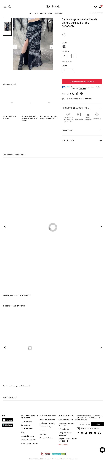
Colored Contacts (46, 439)
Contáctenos (25, 426)
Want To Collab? (27, 430)
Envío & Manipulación (47, 424)
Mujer (36, 14)
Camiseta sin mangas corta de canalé (16, 387)
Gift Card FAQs (63, 430)
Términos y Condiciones (29, 444)
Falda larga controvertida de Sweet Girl (17, 296)
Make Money (63, 446)
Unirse (97, 425)
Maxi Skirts (58, 14)
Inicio (30, 14)
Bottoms (43, 14)
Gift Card (43, 435)
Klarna (42, 431)
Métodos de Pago (46, 428)
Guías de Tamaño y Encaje (67, 420)
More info (82, 90)
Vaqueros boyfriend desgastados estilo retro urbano (30, 119)
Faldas (50, 14)
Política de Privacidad (28, 441)
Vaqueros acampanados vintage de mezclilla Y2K (48, 118)
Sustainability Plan (27, 437)
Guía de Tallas (67, 62)
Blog (22, 433)
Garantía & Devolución (47, 420)
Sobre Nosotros (26, 422)
